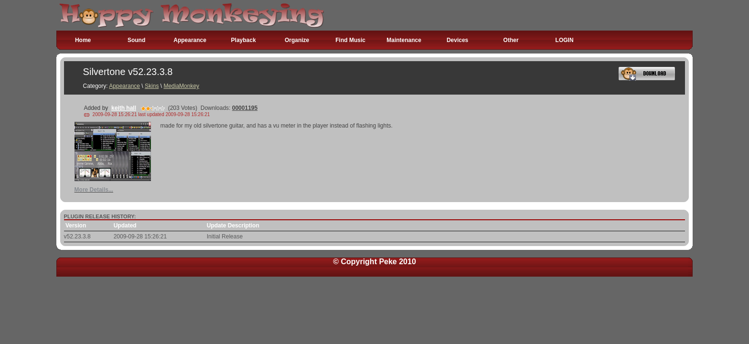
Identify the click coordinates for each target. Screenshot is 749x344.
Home (83, 40)
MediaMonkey (181, 86)
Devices (457, 40)
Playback (243, 40)
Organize (297, 40)
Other (511, 40)
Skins (152, 86)
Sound (136, 40)
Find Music (350, 40)
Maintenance (403, 40)
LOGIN (565, 40)
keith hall (123, 108)
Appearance (189, 40)
